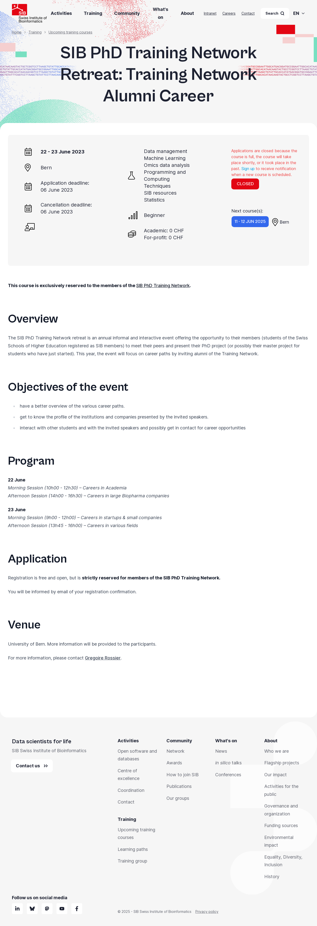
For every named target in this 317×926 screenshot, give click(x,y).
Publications (179, 786)
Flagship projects (281, 762)
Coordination (131, 790)
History (271, 876)
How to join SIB (182, 774)
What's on (160, 13)
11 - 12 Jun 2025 (250, 221)
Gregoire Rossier (103, 657)
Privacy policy (206, 911)
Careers (229, 13)
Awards (174, 762)
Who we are (276, 751)
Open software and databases (137, 755)
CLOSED (245, 183)
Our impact (275, 774)
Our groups (177, 798)
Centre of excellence (128, 774)
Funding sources (281, 825)
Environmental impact (278, 841)
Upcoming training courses (70, 32)
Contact (248, 13)
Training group (132, 861)
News (221, 751)
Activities (61, 13)
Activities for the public (281, 790)
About (187, 13)
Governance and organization (281, 809)
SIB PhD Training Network (163, 285)
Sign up (248, 168)
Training (93, 13)
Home (17, 32)
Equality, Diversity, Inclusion (283, 860)
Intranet (210, 13)
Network (175, 751)
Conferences (228, 774)
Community (127, 13)
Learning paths (133, 849)
